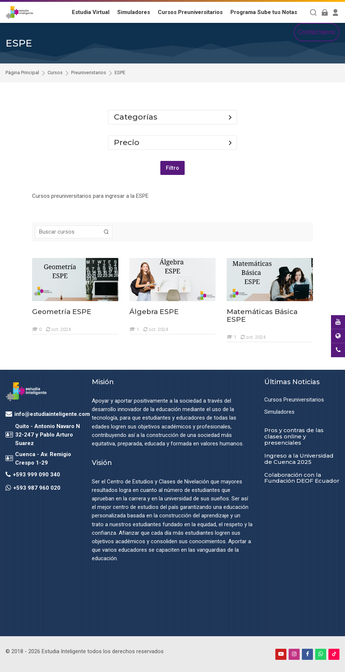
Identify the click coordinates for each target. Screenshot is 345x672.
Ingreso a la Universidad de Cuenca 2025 (299, 458)
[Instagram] (294, 653)
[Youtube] (280, 653)
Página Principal (22, 72)
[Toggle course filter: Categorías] (230, 117)
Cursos (55, 72)
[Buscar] (313, 12)
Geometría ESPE (61, 312)
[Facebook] (307, 653)
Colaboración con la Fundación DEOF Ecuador (301, 477)
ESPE (120, 72)
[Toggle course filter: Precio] (230, 142)
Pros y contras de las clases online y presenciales (294, 436)
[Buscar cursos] (106, 232)
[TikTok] (333, 653)
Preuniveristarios (88, 72)
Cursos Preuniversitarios (294, 399)
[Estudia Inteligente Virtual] (19, 12)
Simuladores (279, 412)
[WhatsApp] (320, 653)
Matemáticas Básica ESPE (262, 315)
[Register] (335, 12)
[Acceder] (324, 12)
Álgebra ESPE (154, 312)
